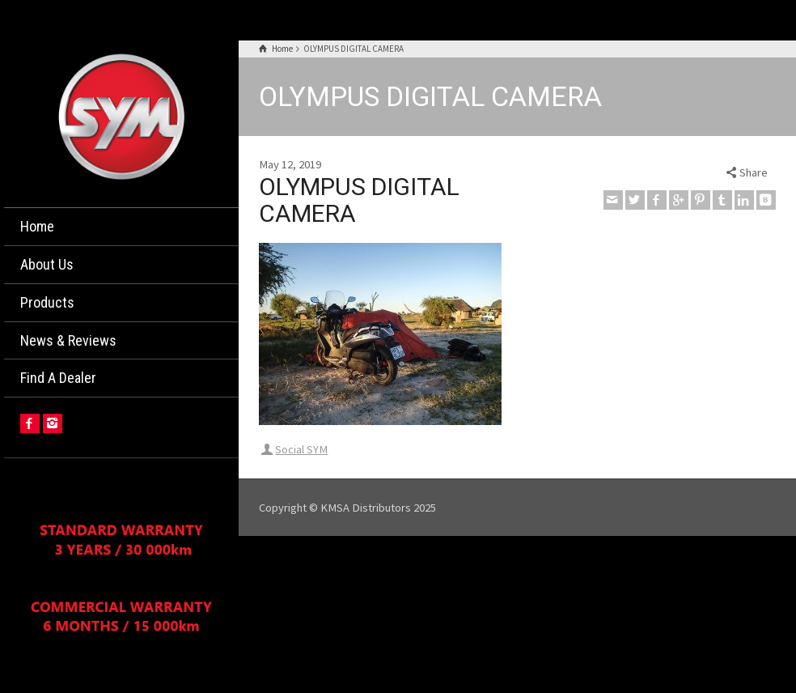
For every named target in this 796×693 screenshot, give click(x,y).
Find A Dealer (58, 377)
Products (47, 302)
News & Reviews (68, 340)
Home (37, 226)
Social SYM (301, 449)
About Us (47, 264)
